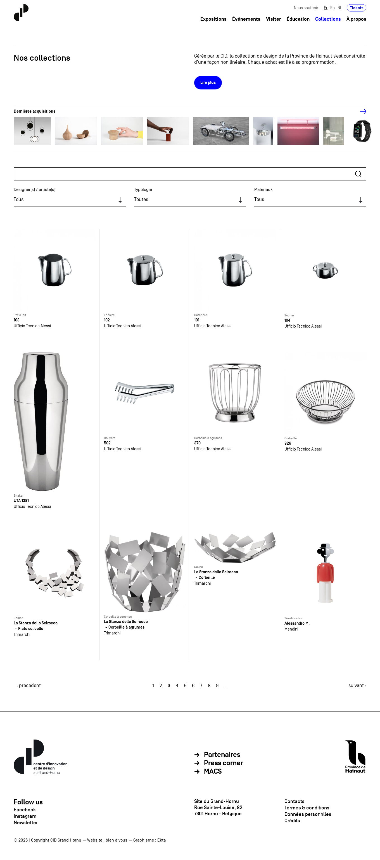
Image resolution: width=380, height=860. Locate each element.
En (332, 7)
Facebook (25, 810)
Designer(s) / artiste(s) (34, 189)
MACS (213, 771)
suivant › (357, 685)
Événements (246, 19)
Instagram (25, 816)
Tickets (356, 7)
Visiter (273, 19)
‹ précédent (28, 685)
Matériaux (263, 189)
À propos (356, 19)
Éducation (298, 19)
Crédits (292, 821)
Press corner (223, 763)
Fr (325, 7)
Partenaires (222, 755)
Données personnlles (307, 814)
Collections (328, 19)
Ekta (161, 840)
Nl (339, 7)
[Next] (360, 111)
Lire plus (208, 82)
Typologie (143, 189)
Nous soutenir (306, 7)
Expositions (213, 19)
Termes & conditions (306, 808)
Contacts (294, 801)
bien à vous (116, 840)
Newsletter (26, 822)
